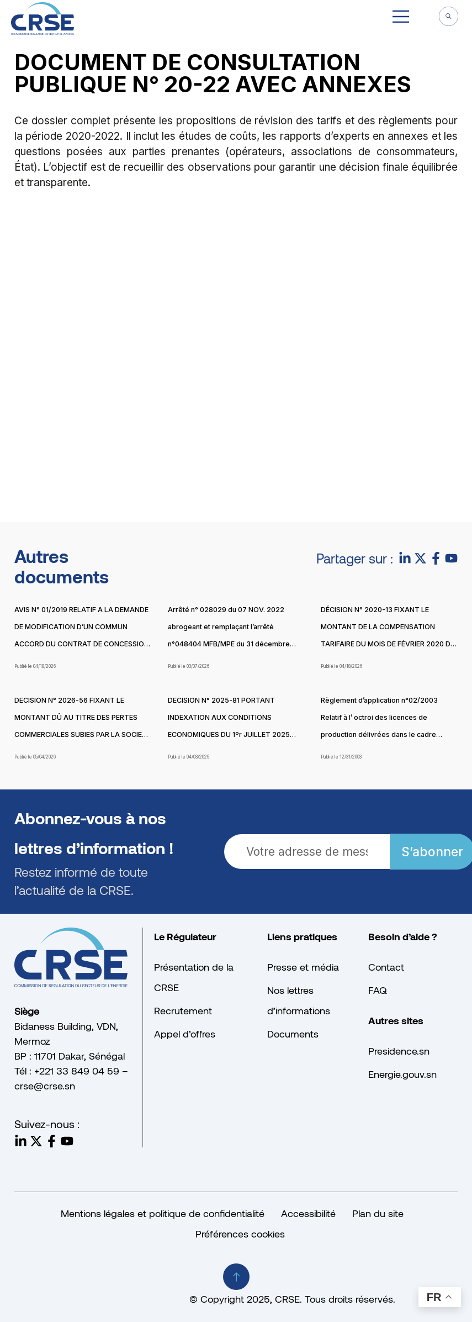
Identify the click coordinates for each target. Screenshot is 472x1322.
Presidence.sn (398, 1051)
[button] (400, 18)
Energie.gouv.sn (402, 1074)
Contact (386, 967)
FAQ (377, 990)
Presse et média (303, 967)
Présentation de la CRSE (194, 977)
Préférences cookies (240, 1234)
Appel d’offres (184, 1034)
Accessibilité (308, 1213)
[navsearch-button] (448, 18)
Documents (293, 1034)
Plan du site (378, 1213)
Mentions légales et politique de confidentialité (162, 1213)
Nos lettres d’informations (298, 1000)
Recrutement (183, 1010)
